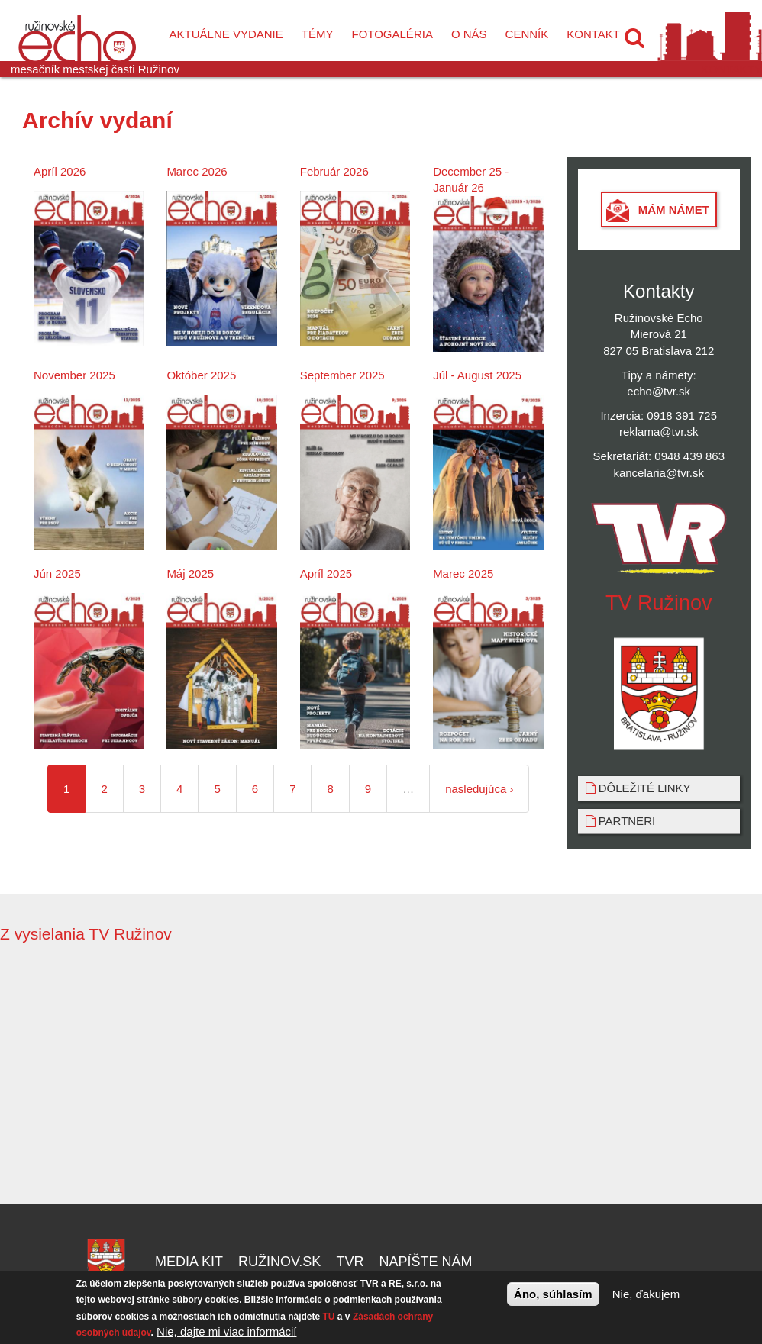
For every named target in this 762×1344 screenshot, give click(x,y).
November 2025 (74, 375)
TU (329, 1316)
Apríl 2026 (60, 171)
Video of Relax (575, 1074)
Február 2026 (334, 171)
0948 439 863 (689, 456)
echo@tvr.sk (658, 391)
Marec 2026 (196, 171)
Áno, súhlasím (553, 1294)
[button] (634, 38)
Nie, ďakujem (646, 1294)
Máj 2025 (190, 573)
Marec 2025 (463, 573)
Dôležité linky (638, 788)
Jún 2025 (57, 573)
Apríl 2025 (326, 573)
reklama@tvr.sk (659, 431)
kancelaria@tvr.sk (658, 472)
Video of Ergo (186, 1074)
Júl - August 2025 (477, 375)
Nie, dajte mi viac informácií (226, 1331)
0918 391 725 (682, 415)
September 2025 (342, 375)
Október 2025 (201, 375)
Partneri (621, 820)
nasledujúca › (479, 788)
